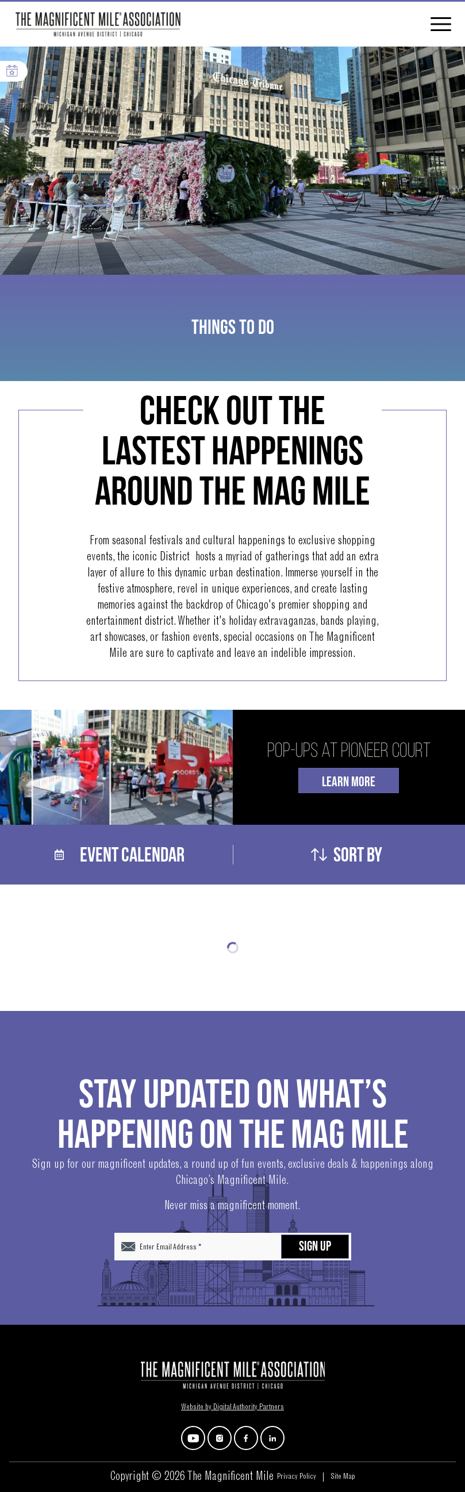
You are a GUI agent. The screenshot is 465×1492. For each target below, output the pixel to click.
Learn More (348, 782)
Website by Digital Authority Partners (232, 1407)
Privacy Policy (296, 1477)
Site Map (343, 1477)
